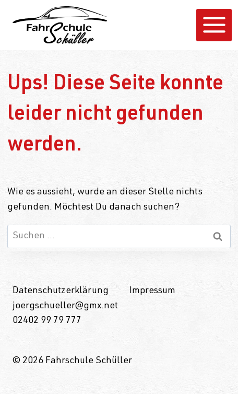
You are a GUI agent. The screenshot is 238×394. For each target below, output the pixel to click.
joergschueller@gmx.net (65, 306)
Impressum (152, 291)
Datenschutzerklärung (61, 291)
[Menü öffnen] (214, 25)
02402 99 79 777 (47, 321)
